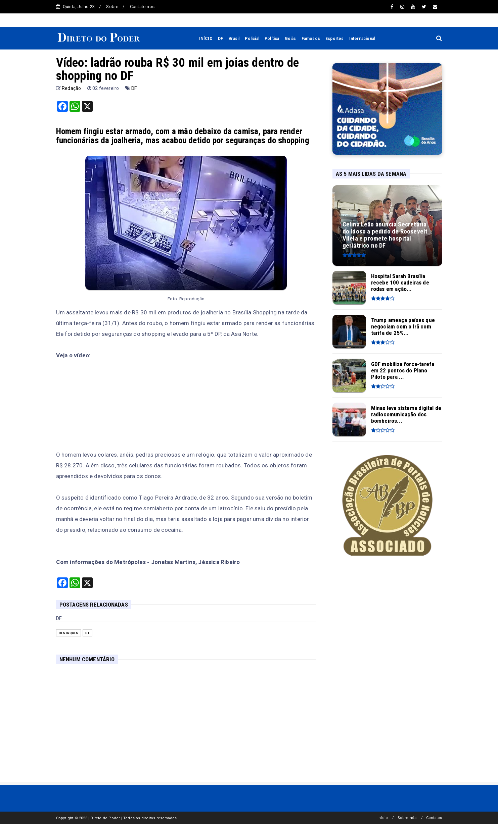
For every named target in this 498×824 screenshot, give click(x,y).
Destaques (69, 633)
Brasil (233, 38)
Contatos (434, 818)
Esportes (334, 38)
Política (272, 38)
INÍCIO (206, 38)
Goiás (290, 38)
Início (382, 818)
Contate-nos (142, 6)
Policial (252, 38)
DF (220, 38)
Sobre (112, 6)
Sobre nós (407, 818)
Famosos (311, 38)
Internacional (362, 38)
